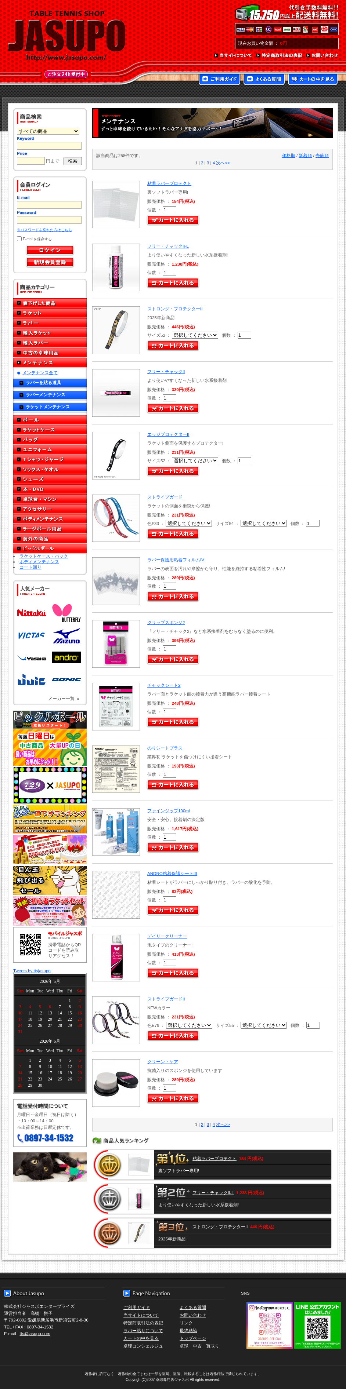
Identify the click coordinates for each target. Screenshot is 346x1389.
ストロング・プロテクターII (174, 308)
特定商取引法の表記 (279, 56)
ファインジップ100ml (168, 810)
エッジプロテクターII (168, 434)
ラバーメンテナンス (45, 394)
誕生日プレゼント (50, 849)
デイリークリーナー (167, 936)
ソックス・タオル (50, 469)
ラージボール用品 (50, 529)
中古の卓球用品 (50, 353)
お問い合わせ (322, 56)
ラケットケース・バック (43, 556)
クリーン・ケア (162, 1061)
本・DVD (50, 489)
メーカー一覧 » (63, 698)
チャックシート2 (163, 685)
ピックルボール (50, 549)
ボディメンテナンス (50, 519)
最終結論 (188, 1330)
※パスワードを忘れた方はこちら (44, 230)
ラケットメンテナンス (48, 406)
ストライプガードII (166, 998)
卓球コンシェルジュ (143, 1346)
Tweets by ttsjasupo (32, 970)
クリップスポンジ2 (166, 622)
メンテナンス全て (40, 372)
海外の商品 (50, 539)
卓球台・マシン (50, 499)
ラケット (50, 313)
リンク (186, 1322)
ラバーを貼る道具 (43, 382)
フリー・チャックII (166, 371)
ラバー (50, 323)
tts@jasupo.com (35, 1333)
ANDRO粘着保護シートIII (172, 873)
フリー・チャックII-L (168, 246)
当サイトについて (233, 56)
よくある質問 (264, 80)
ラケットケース (50, 430)
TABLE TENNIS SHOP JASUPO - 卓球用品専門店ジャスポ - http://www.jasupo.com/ (66, 36)
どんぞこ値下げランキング (50, 819)
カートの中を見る (313, 80)
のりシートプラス (165, 747)
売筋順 (322, 155)
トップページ (193, 1338)
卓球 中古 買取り (199, 1346)
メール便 (50, 1167)
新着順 (305, 155)
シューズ (50, 479)
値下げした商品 (50, 303)
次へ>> (223, 162)
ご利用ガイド (219, 80)
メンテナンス (50, 363)
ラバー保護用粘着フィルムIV (175, 559)
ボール (50, 420)
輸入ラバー (50, 343)
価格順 (288, 155)
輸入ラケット (50, 333)
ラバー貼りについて (143, 1330)
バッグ (50, 440)
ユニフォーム (50, 450)
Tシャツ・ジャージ (50, 459)
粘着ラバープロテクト (169, 183)
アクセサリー (50, 509)
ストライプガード (165, 497)
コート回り (30, 567)
